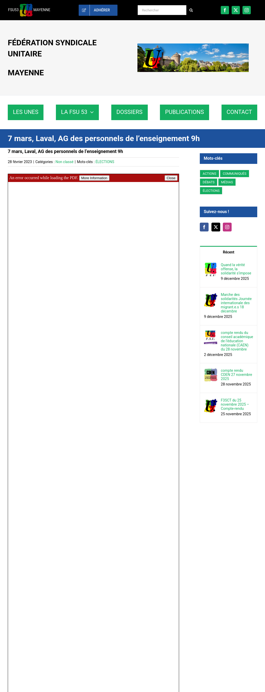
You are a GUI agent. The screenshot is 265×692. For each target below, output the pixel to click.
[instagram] (246, 10)
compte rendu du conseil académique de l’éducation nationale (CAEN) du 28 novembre (237, 341)
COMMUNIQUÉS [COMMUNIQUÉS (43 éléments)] (234, 174)
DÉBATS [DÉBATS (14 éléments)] (209, 182)
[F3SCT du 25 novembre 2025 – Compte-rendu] (210, 401)
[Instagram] (227, 227)
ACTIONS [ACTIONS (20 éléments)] (209, 174)
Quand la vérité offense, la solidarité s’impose (236, 269)
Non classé (64, 162)
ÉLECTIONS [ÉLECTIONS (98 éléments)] (211, 191)
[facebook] (225, 10)
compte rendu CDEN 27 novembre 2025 (236, 374)
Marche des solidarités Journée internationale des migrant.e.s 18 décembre (236, 303)
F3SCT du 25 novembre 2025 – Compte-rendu (235, 404)
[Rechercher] (162, 10)
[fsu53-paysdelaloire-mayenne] (193, 45)
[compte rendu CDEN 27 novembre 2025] (210, 371)
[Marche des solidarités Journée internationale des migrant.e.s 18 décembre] (210, 295)
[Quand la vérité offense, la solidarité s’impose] (210, 266)
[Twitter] (215, 227)
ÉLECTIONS (104, 162)
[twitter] (236, 10)
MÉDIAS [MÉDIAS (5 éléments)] (227, 182)
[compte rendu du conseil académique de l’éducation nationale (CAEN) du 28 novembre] (210, 333)
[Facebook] (204, 227)
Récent (228, 252)
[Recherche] (191, 10)
